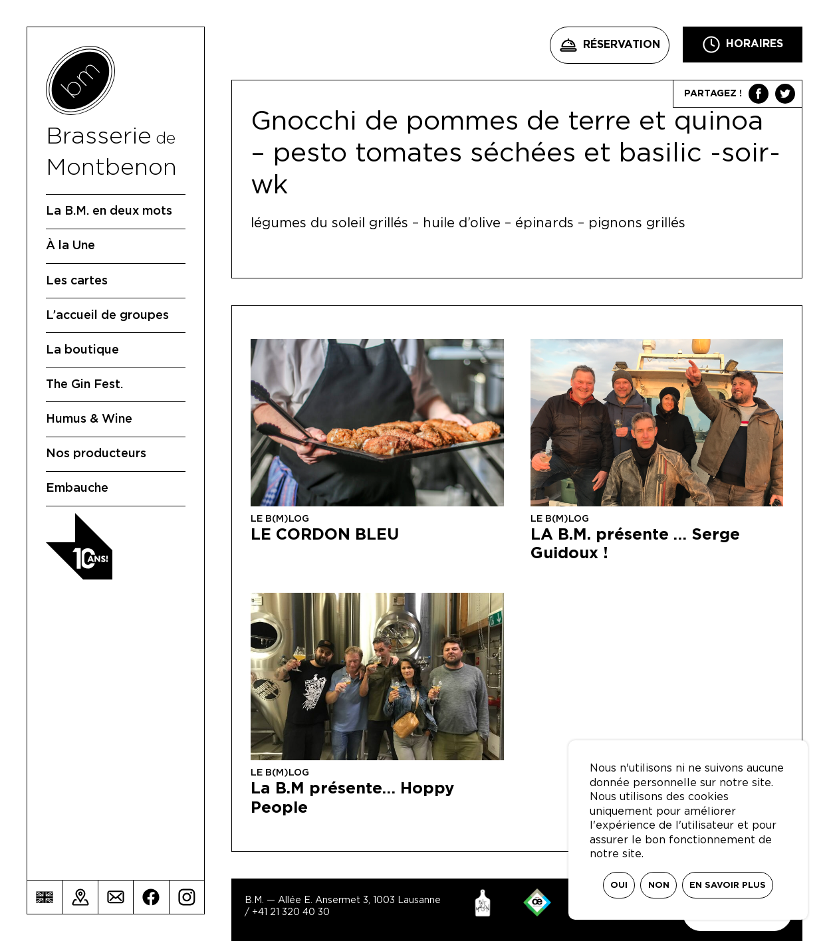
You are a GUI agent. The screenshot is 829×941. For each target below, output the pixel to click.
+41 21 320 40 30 (291, 912)
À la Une (70, 246)
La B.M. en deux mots (109, 211)
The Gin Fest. (84, 385)
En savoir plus (727, 885)
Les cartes (77, 281)
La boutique (82, 350)
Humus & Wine (89, 419)
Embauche (77, 488)
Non (658, 885)
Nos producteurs (96, 454)
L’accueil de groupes (107, 316)
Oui (619, 885)
